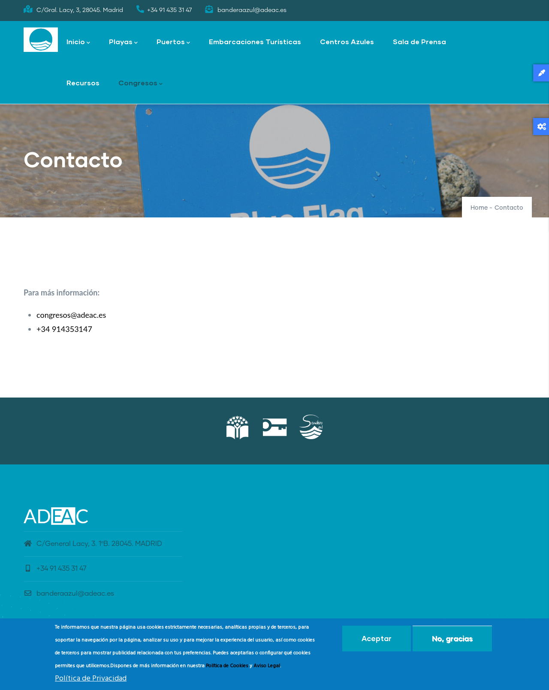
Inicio (78, 42)
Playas (123, 42)
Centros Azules (347, 41)
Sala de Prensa (419, 41)
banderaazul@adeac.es (69, 593)
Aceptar (377, 638)
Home (479, 208)
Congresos (140, 83)
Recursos (83, 82)
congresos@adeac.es (71, 314)
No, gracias (452, 638)
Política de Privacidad (91, 679)
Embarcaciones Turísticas (255, 41)
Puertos (173, 42)
